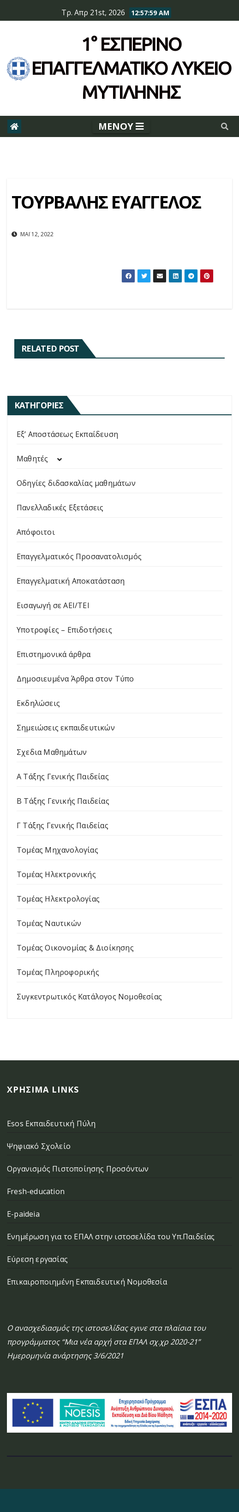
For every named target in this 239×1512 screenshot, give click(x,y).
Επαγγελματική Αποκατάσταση (71, 581)
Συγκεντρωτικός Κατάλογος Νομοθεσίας (89, 997)
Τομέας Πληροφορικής (58, 972)
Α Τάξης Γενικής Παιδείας (63, 776)
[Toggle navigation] (121, 126)
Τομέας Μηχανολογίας (57, 850)
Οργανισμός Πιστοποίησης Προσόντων (78, 1169)
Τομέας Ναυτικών (49, 923)
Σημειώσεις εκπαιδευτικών (66, 728)
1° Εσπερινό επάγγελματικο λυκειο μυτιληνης (131, 68)
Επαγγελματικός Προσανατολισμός (79, 556)
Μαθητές (32, 459)
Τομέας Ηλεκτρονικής (56, 874)
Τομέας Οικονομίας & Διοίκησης (75, 948)
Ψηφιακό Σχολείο (39, 1146)
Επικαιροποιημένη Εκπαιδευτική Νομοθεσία (87, 1282)
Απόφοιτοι (36, 532)
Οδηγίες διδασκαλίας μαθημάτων (76, 483)
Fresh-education (36, 1191)
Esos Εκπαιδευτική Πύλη (51, 1123)
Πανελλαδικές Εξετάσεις (60, 507)
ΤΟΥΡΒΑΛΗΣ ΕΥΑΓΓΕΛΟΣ (106, 202)
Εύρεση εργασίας (37, 1259)
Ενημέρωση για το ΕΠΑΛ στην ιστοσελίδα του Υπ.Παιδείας (111, 1236)
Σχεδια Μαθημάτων (52, 752)
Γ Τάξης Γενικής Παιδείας (62, 825)
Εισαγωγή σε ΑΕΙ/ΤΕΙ (53, 605)
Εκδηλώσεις (38, 703)
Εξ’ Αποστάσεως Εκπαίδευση (67, 434)
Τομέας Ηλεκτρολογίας (58, 899)
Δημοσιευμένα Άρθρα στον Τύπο (75, 679)
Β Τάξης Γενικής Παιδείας (63, 801)
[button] (224, 126)
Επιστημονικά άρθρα (54, 654)
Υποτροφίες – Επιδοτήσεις (64, 630)
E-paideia (23, 1214)
